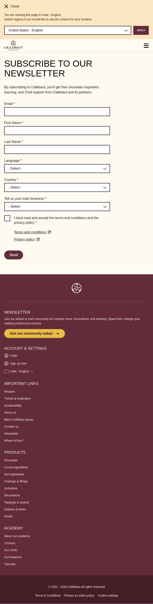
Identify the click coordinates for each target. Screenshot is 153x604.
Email (9, 104)
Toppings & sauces (16, 502)
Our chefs (10, 550)
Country (11, 180)
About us (10, 412)
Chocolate (11, 460)
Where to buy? (13, 440)
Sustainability (13, 405)
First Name (13, 123)
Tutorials (9, 564)
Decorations (12, 495)
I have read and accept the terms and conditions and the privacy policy (56, 220)
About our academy (17, 536)
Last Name (13, 142)
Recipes (9, 391)
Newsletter (11, 433)
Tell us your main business (25, 198)
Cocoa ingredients (16, 467)
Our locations (13, 557)
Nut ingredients (14, 474)
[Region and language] (67, 30)
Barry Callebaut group (18, 419)
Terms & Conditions (48, 595)
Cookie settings (108, 595)
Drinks (8, 516)
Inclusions (10, 488)
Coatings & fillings (16, 481)
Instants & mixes (15, 509)
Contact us (11, 426)
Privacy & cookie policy (79, 595)
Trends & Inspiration (17, 398)
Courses (9, 543)
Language (13, 160)
